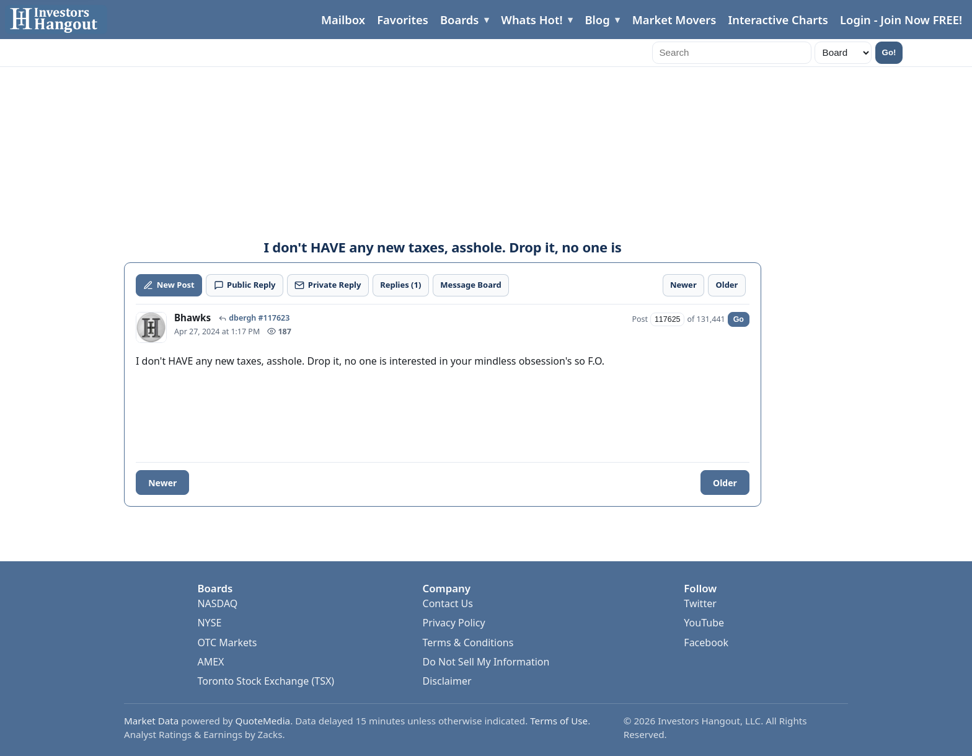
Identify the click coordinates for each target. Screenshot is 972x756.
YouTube (704, 622)
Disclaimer (447, 681)
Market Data (151, 720)
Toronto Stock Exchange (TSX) (265, 681)
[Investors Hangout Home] (56, 19)
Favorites (402, 19)
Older (725, 483)
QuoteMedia (263, 720)
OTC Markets (227, 642)
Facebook (706, 642)
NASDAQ (217, 603)
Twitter (700, 603)
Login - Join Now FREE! (901, 19)
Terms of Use (559, 720)
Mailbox (343, 19)
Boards (459, 19)
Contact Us (448, 603)
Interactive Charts (778, 19)
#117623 (273, 318)
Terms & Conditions (468, 642)
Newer (162, 483)
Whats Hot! (531, 19)
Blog (597, 19)
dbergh (242, 318)
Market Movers (674, 19)
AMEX (210, 662)
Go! (889, 52)
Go (738, 319)
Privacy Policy (454, 622)
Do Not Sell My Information (486, 662)
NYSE (209, 622)
